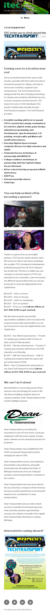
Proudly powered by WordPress (18, 609)
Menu (25, 18)
